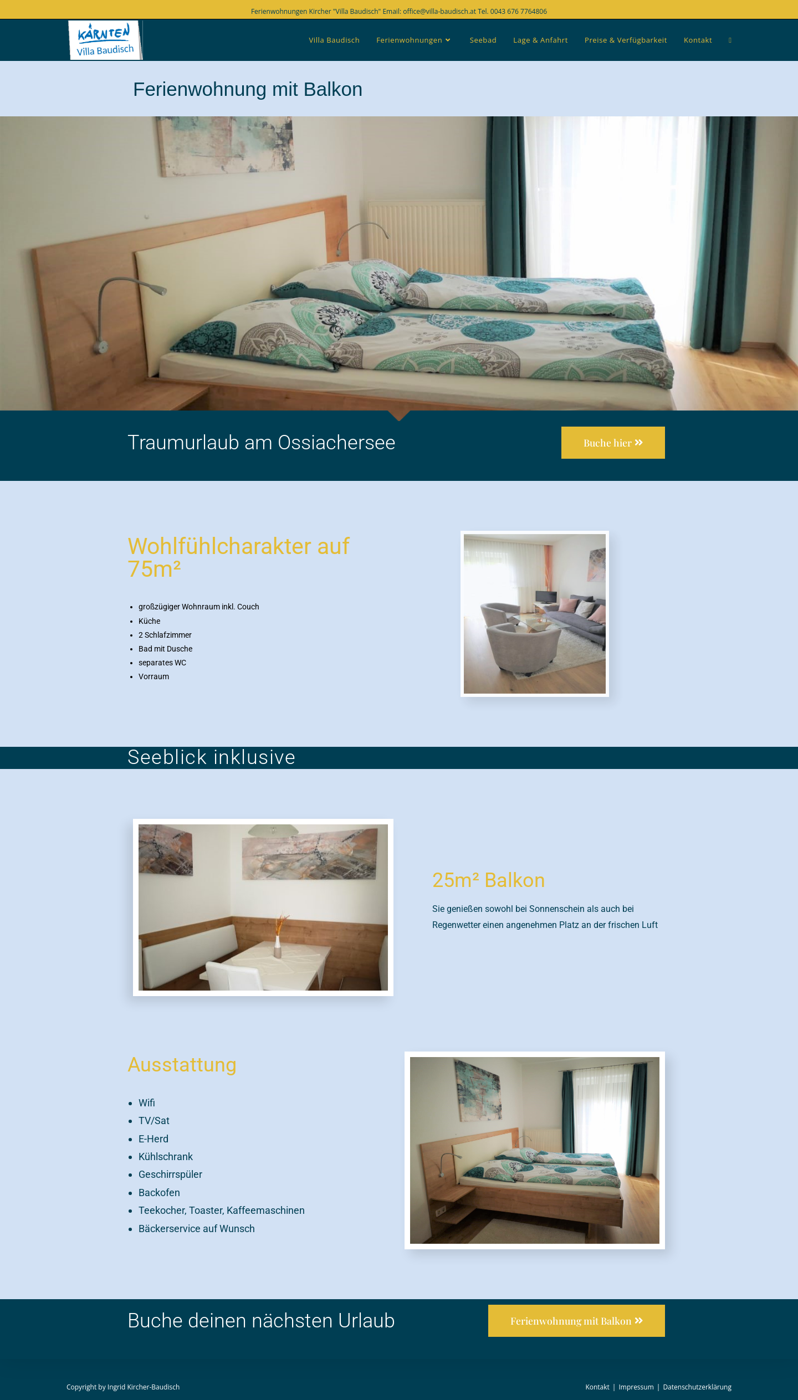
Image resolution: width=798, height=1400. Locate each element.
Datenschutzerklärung (697, 1387)
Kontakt (597, 1387)
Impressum (635, 1387)
